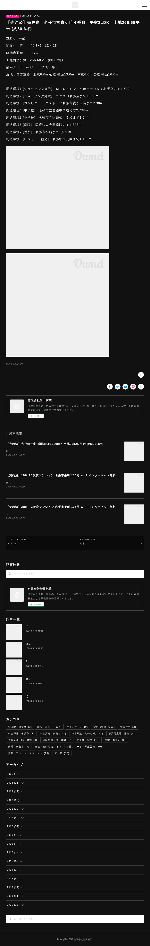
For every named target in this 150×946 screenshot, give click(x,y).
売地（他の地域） (48, 747)
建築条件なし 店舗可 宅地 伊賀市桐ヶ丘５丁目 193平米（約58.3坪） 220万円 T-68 (77, 679)
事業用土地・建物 (122, 734)
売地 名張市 (115, 740)
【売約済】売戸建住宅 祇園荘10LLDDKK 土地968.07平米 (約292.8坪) (54, 443)
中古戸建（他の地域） (87, 734)
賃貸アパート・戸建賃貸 (84, 747)
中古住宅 (128, 727)
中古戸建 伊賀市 (53, 734)
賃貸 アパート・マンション (28, 753)
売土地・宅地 (88, 740)
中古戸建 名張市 (21, 734)
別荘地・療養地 (20, 727)
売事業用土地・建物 (22, 740)
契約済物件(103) (14, 364)
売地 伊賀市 (18, 747)
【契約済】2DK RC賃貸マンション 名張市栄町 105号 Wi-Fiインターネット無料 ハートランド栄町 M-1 (76, 507)
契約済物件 (12, 16)
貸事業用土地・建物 (57, 740)
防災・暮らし (49, 727)
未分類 (62, 753)
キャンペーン (77, 727)
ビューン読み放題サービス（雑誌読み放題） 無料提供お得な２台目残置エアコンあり (57, 483)
